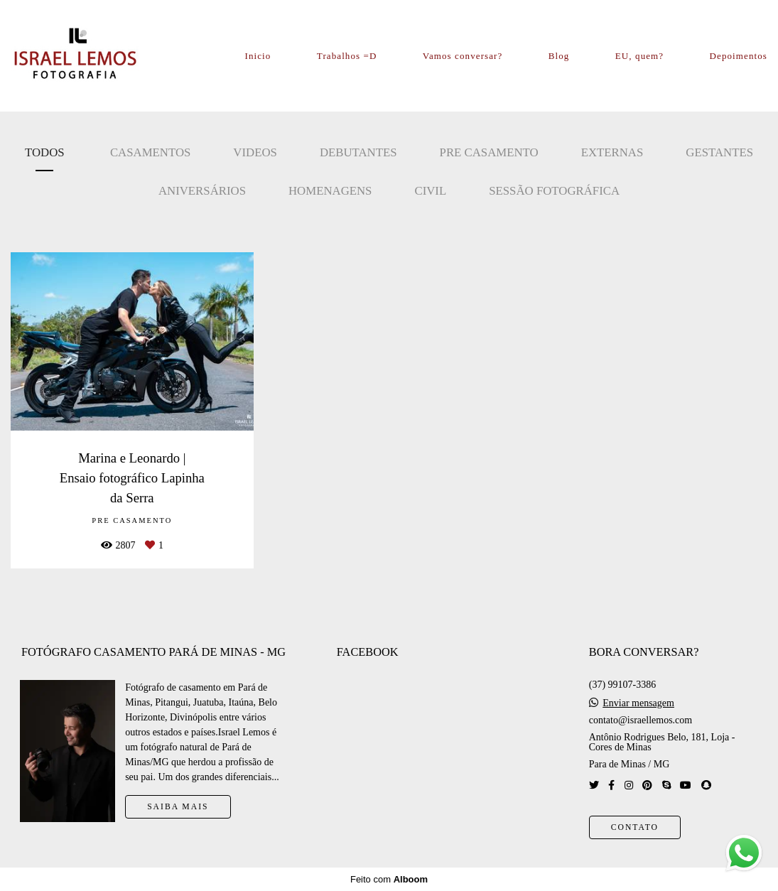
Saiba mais (177, 806)
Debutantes (358, 152)
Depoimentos (738, 55)
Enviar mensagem (638, 703)
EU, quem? (639, 55)
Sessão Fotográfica (554, 191)
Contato (635, 827)
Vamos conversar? (463, 55)
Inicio (258, 55)
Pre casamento (489, 152)
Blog (559, 55)
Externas (612, 152)
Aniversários (202, 191)
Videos (255, 152)
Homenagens (330, 191)
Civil (430, 191)
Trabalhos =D (347, 55)
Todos (45, 152)
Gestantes (719, 152)
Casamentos (150, 152)
